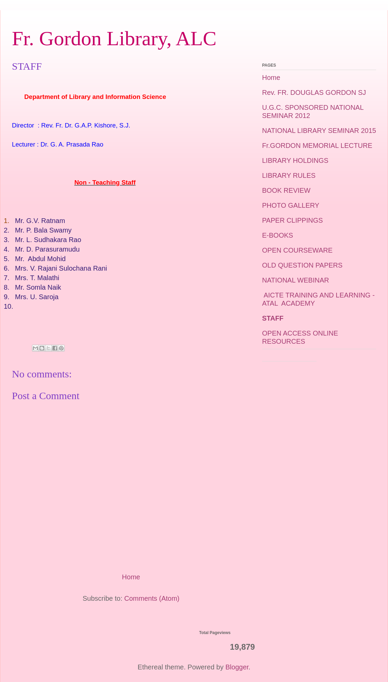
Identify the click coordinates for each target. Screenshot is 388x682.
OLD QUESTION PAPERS (302, 265)
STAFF (273, 318)
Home (131, 577)
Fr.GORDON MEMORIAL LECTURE (317, 145)
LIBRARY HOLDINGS (295, 160)
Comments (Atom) (151, 598)
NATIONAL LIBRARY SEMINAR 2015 (319, 130)
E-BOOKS (277, 235)
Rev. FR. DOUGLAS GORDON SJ (314, 92)
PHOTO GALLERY (290, 205)
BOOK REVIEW (286, 190)
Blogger (236, 667)
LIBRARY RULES (289, 175)
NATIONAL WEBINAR (295, 280)
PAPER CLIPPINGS (292, 220)
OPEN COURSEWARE (297, 250)
